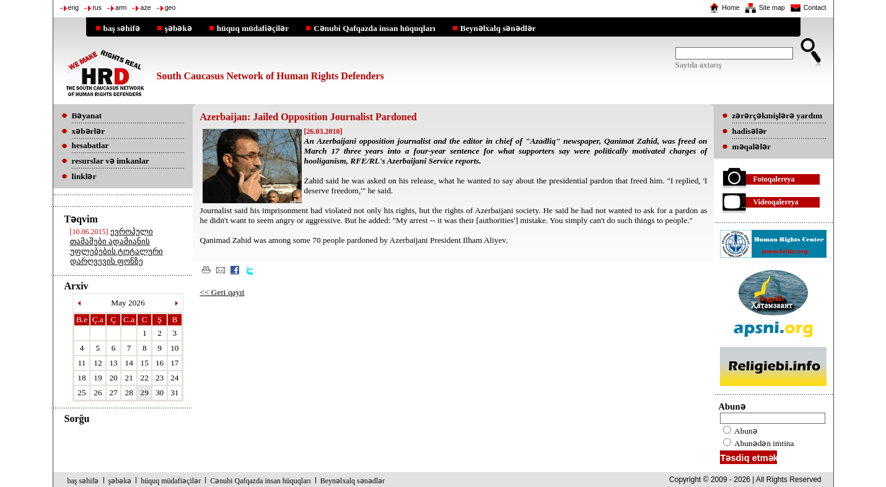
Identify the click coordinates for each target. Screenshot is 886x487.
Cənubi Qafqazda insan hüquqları (375, 28)
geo (170, 7)
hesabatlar (90, 145)
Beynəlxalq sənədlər (498, 28)
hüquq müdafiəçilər (253, 28)
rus (97, 7)
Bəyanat (87, 115)
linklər (84, 176)
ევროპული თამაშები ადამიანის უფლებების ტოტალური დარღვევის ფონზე (116, 246)
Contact (815, 7)
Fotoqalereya (774, 179)
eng (73, 7)
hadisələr (749, 131)
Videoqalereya (776, 202)
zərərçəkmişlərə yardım (777, 115)
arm (120, 7)
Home (730, 7)
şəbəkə (178, 28)
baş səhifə (121, 28)
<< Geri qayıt (222, 292)
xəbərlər (88, 131)
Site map (772, 7)
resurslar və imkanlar (110, 160)
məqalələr (751, 146)
